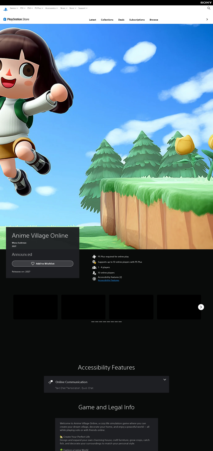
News (62, 8)
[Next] (201, 304)
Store (71, 8)
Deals (104, 16)
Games (13, 8)
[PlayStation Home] (5, 8)
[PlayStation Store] (17, 16)
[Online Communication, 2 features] (106, 381)
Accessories (50, 8)
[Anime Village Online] (35, 304)
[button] (108, 277)
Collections (89, 16)
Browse (136, 16)
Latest (75, 16)
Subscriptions (119, 16)
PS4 (29, 8)
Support (82, 8)
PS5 (21, 8)
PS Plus (38, 8)
